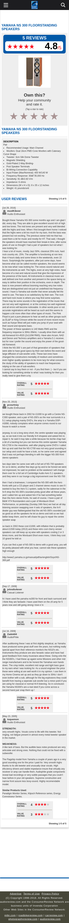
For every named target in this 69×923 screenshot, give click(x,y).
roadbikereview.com (30, 915)
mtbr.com (10, 915)
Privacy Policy (50, 893)
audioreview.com (50, 919)
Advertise (16, 893)
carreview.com (54, 915)
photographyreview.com (23, 919)
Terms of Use (31, 893)
